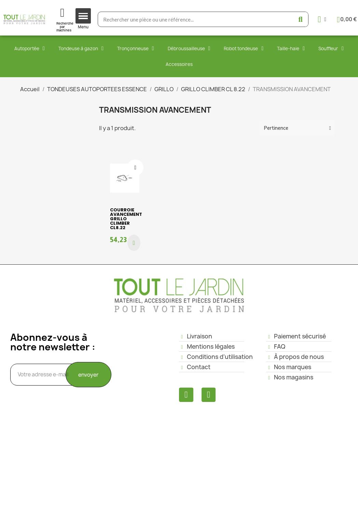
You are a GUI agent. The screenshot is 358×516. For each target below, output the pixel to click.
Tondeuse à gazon (81, 48)
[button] (133, 243)
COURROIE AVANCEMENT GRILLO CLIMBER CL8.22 (126, 219)
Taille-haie (291, 48)
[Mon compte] (322, 19)
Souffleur (331, 48)
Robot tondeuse (243, 48)
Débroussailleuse (189, 48)
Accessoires (179, 64)
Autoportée (29, 48)
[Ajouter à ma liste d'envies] (135, 167)
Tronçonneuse (135, 48)
